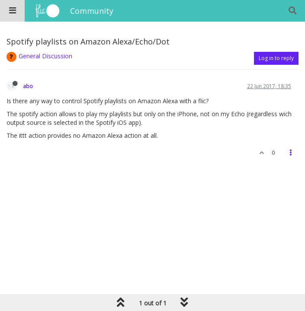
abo (28, 86)
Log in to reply (276, 58)
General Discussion (45, 56)
